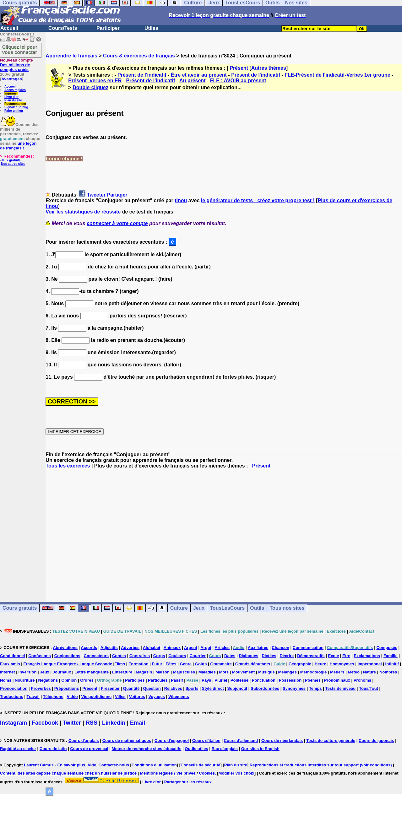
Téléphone (53, 696)
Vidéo (72, 696)
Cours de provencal (89, 748)
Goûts (201, 664)
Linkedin (113, 723)
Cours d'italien (206, 740)
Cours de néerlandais (282, 740)
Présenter (110, 688)
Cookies (207, 773)
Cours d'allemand (241, 740)
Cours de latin (53, 748)
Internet (7, 672)
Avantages (11, 79)
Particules (157, 680)
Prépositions (66, 688)
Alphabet (151, 647)
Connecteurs (96, 655)
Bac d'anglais (225, 748)
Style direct (213, 688)
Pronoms (362, 680)
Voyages (157, 696)
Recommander (15, 103)
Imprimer (11, 93)
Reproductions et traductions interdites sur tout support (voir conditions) (321, 765)
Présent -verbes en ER (95, 80)
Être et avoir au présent (199, 75)
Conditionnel (12, 655)
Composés (386, 647)
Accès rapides (15, 90)
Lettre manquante (91, 672)
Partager (117, 194)
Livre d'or (11, 97)
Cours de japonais (376, 740)
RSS (91, 723)
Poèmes (313, 680)
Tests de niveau (340, 688)
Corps (159, 655)
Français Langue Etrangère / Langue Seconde (67, 664)
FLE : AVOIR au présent (238, 80)
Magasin (144, 672)
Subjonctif (237, 688)
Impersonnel (369, 664)
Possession (290, 680)
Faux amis (10, 664)
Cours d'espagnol (172, 740)
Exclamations (367, 655)
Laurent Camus (39, 765)
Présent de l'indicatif (141, 75)
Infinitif (392, 664)
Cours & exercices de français (139, 55)
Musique (266, 672)
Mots (224, 672)
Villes (120, 696)
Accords (89, 647)
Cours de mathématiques (126, 740)
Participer (108, 28)
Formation (138, 664)
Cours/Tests (62, 28)
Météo (354, 672)
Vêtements (178, 696)
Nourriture (25, 680)
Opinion (69, 680)
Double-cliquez (90, 87)
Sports (192, 688)
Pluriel (221, 680)
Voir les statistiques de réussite (83, 211)
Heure (320, 664)
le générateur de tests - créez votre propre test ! (258, 200)
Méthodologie (313, 672)
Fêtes (171, 664)
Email (137, 723)
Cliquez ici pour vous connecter (19, 49)
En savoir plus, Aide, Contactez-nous (93, 765)
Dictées (269, 655)
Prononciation (13, 688)
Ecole (333, 655)
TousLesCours (227, 608)
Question (151, 688)
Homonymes (342, 664)
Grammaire (221, 664)
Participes (134, 680)
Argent (190, 647)
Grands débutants (252, 664)
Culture (179, 608)
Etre (346, 655)
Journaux (62, 672)
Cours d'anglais (83, 740)
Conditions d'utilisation (154, 765)
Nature (369, 672)
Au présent (192, 80)
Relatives (173, 688)
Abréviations (65, 647)
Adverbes (130, 647)
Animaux (172, 647)
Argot (205, 647)
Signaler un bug (16, 107)
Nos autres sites (13, 163)
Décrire (287, 655)
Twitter (72, 723)
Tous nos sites (286, 608)
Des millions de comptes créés (16, 65)
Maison (162, 672)
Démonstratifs (310, 655)
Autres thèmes (268, 68)
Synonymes (294, 688)
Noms (5, 680)
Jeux (198, 608)
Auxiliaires (258, 647)
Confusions (39, 655)
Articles (222, 647)
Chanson (280, 647)
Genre (186, 664)
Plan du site (13, 100)
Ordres (87, 680)
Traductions (11, 696)
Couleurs (177, 655)
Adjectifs (109, 647)
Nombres (388, 672)
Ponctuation (263, 680)
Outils (257, 608)
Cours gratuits (20, 608)
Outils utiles (196, 748)
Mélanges (287, 672)
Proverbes (41, 688)
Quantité (131, 688)
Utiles (151, 28)
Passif (177, 680)
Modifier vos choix (236, 773)
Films (119, 664)
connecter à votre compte (117, 223)
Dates (229, 655)
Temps (315, 688)
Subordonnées (265, 688)
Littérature (122, 672)
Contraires (139, 655)
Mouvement (243, 672)
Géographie (300, 664)
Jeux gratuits (10, 160)
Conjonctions (67, 655)
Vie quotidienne (96, 696)
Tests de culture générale (330, 740)
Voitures (137, 696)
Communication (308, 647)
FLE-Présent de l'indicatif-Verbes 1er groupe (337, 75)
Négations (48, 680)
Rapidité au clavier (18, 748)
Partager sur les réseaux (188, 782)
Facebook (45, 723)
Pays (206, 680)
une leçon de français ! (18, 145)
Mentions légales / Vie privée (168, 773)
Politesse (239, 680)
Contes (119, 655)
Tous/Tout (368, 688)
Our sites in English (260, 748)
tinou (181, 200)
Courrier (197, 655)
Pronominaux (337, 680)
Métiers (337, 672)
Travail (33, 696)
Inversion (28, 672)
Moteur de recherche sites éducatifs (147, 748)
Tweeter (96, 194)
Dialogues (248, 655)
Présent (239, 68)
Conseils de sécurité (200, 765)
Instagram (13, 723)
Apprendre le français (71, 55)
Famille (390, 655)
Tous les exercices (68, 465)
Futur (157, 664)
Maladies (207, 672)
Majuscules (184, 672)
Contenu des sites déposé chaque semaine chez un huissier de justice (68, 773)
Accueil (9, 28)
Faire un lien (13, 110)
